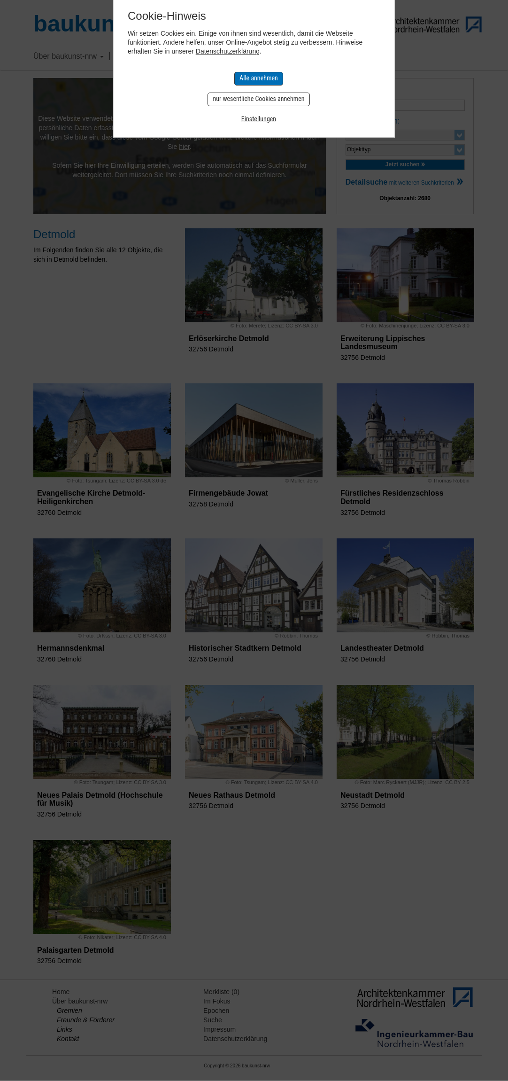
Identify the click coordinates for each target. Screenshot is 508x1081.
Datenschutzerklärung (228, 51)
